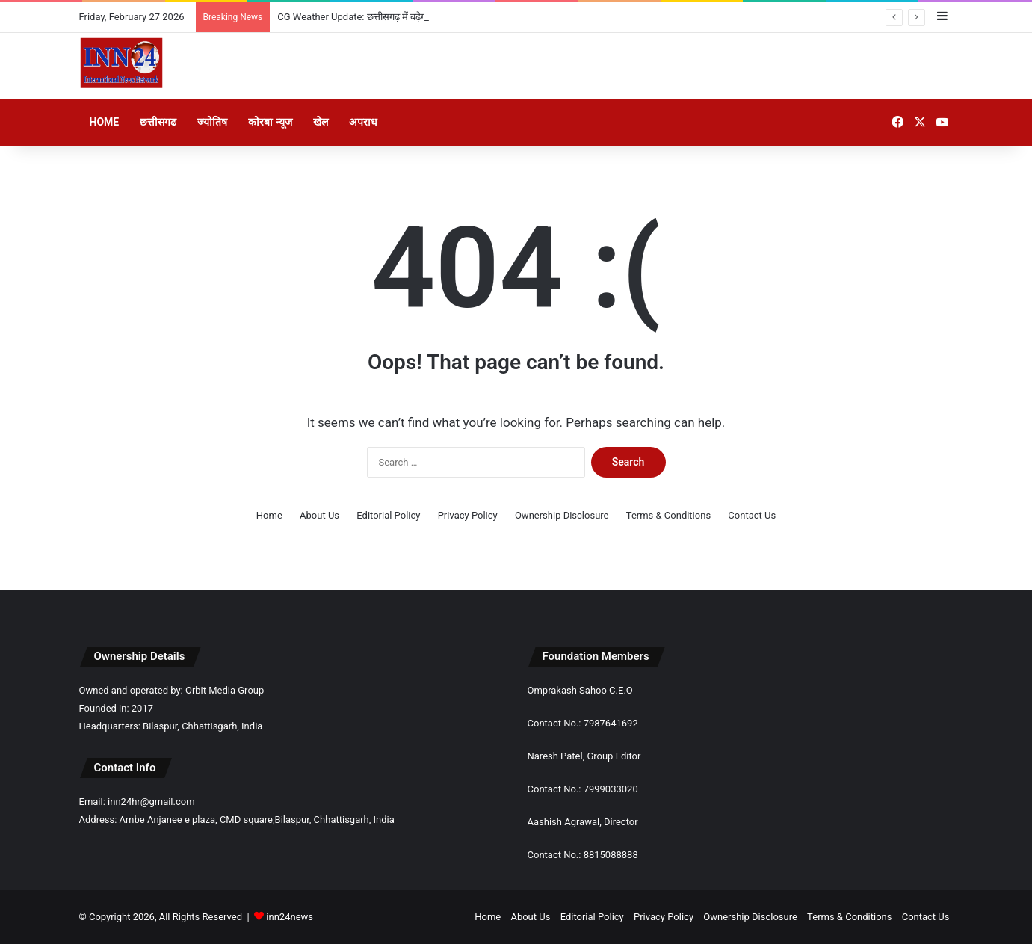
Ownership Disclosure (562, 515)
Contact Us (752, 515)
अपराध (363, 122)
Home (105, 122)
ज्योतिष (212, 122)
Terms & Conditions (668, 515)
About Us (319, 515)
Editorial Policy (388, 515)
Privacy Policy (468, 515)
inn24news (289, 916)
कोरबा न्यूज (269, 122)
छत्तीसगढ (158, 122)
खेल (320, 122)
